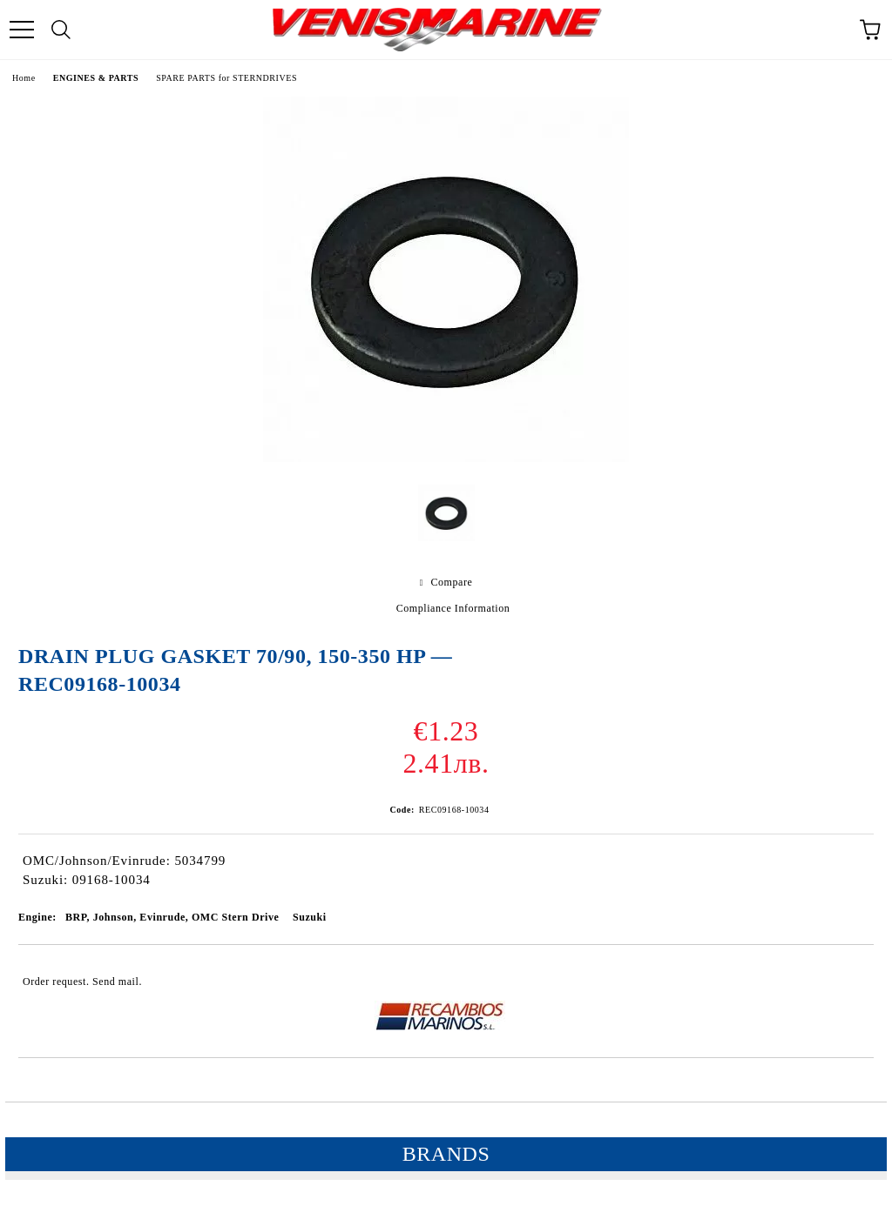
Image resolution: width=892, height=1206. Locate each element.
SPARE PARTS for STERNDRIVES (226, 78)
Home (24, 78)
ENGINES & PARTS (96, 78)
